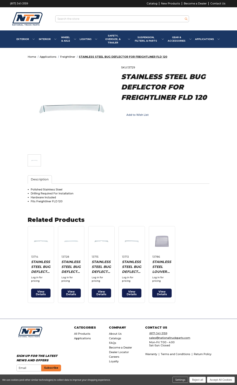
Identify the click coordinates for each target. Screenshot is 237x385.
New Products (170, 3)
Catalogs (115, 338)
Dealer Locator (119, 352)
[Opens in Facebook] (18, 346)
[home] (30, 331)
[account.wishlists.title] (206, 19)
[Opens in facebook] (122, 124)
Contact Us (217, 3)
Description (40, 179)
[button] (135, 115)
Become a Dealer (195, 3)
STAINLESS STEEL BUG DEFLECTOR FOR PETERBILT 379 (131, 267)
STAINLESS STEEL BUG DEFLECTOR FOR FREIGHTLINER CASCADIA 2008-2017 (101, 267)
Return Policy (202, 354)
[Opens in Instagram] (24, 346)
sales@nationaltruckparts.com (169, 337)
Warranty (151, 354)
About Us (115, 333)
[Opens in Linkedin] (30, 346)
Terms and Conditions (175, 354)
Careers (114, 356)
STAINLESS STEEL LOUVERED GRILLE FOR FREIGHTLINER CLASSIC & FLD (161, 267)
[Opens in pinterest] (146, 124)
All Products (82, 333)
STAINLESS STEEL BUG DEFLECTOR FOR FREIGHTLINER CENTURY (71, 267)
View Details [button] (41, 293)
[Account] (214, 19)
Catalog (152, 3)
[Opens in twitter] (140, 124)
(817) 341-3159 (19, 3)
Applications (82, 338)
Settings (180, 380)
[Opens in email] (128, 124)
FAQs (112, 343)
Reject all (197, 380)
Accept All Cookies (221, 380)
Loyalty (114, 361)
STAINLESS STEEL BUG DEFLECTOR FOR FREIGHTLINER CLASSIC (40, 267)
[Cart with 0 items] (223, 18)
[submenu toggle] (34, 39)
